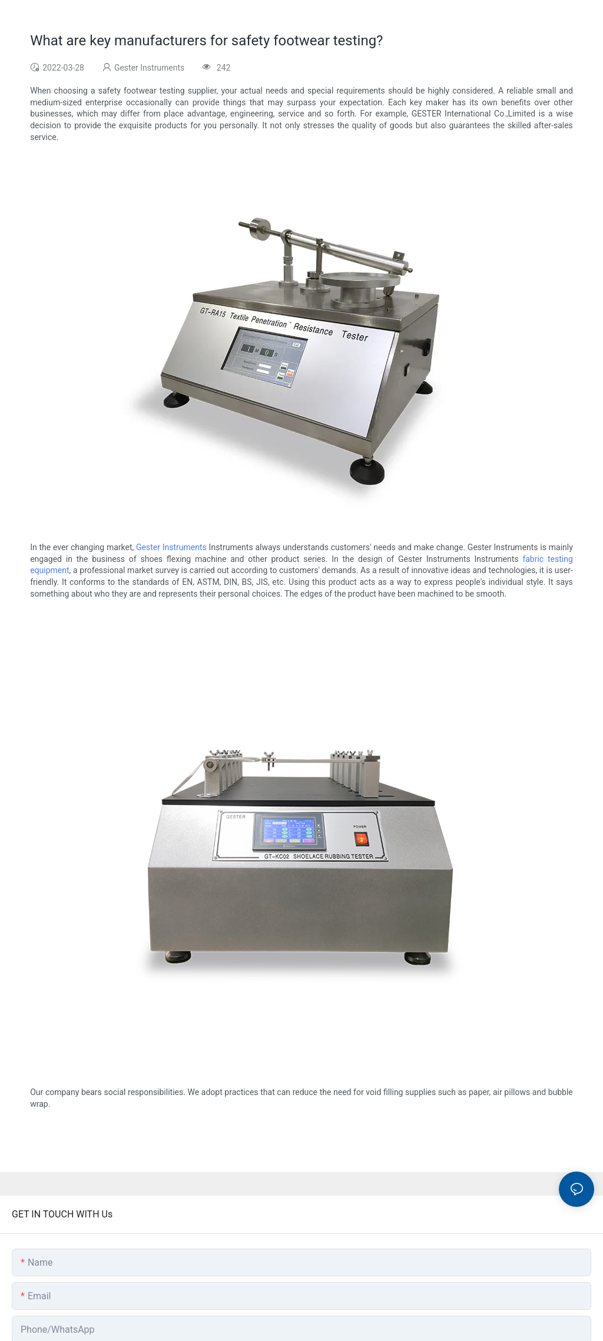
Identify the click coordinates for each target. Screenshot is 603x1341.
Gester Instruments (171, 547)
